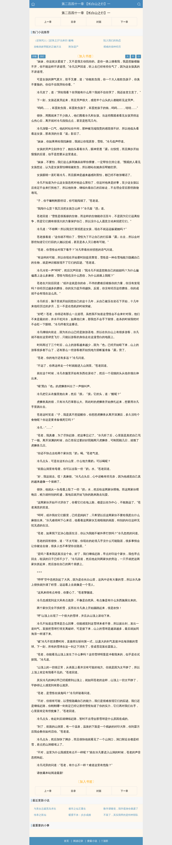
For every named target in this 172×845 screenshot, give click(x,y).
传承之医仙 (40, 814)
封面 (98, 21)
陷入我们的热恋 (112, 40)
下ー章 (124, 21)
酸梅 (71, 40)
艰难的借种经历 (112, 46)
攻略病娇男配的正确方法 (47, 46)
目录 (73, 21)
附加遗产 (73, 46)
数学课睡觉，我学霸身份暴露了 (120, 808)
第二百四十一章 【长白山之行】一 (86, 4)
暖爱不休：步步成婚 (80, 814)
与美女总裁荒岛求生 (45, 808)
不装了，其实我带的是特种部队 (120, 814)
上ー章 (48, 21)
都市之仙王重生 (77, 808)
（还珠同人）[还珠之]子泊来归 (50, 40)
